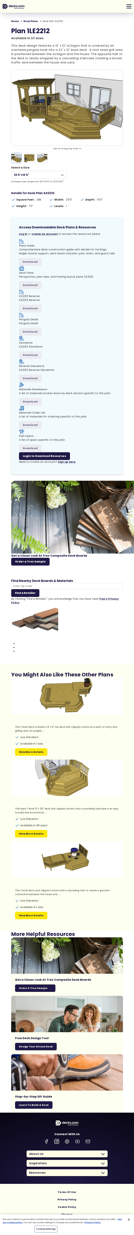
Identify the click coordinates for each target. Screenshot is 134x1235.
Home (15, 21)
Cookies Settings (46, 1228)
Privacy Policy (67, 1199)
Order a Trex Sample (30, 561)
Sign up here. (67, 462)
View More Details (31, 752)
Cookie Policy (67, 1207)
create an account (45, 234)
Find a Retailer (25, 593)
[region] (67, 1224)
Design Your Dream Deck (36, 1046)
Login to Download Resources (44, 456)
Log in (23, 234)
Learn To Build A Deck (34, 1105)
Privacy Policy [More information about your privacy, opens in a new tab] (92, 1222)
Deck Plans (30, 21)
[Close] (128, 1219)
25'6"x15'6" (21, 175)
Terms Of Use (67, 1192)
